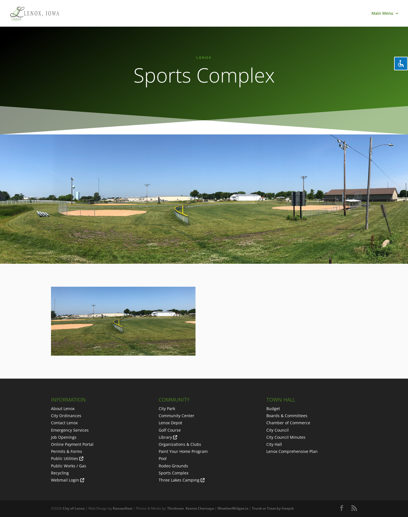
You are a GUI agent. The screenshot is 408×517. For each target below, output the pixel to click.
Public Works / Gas (68, 466)
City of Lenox (74, 508)
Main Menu (382, 13)
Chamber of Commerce (288, 422)
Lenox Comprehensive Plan (292, 451)
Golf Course (170, 430)
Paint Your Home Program (183, 451)
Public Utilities (64, 458)
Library (165, 437)
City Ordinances (66, 415)
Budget (273, 408)
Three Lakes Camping (179, 480)
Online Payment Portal (72, 444)
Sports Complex (173, 473)
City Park (167, 408)
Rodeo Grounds (173, 466)
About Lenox (63, 408)
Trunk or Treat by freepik (273, 508)
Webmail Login (65, 480)
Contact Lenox (64, 422)
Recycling (60, 473)
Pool (163, 458)
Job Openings (63, 437)
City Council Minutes (285, 437)
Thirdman (175, 508)
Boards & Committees (286, 415)
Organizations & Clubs (180, 444)
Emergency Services (70, 430)
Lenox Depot (170, 422)
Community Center (176, 415)
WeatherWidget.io (233, 508)
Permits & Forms (66, 451)
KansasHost (122, 508)
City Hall (274, 444)
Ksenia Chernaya (200, 508)
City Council (277, 430)
